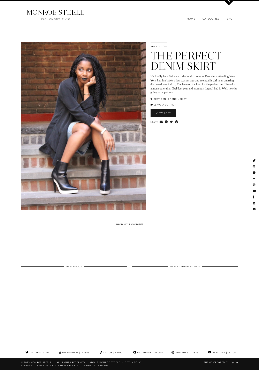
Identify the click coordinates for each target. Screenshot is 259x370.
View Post (163, 113)
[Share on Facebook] (166, 122)
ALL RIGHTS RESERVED (70, 362)
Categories (211, 18)
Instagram (74, 352)
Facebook (148, 352)
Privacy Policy (68, 365)
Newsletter (45, 365)
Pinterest (185, 352)
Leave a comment (164, 104)
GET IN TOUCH (134, 362)
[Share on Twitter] (171, 122)
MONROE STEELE (56, 12)
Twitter (37, 352)
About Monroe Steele (105, 362)
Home (191, 18)
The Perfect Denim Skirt (186, 61)
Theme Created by (221, 362)
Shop (230, 18)
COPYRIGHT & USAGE (96, 365)
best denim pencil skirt (170, 99)
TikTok (111, 352)
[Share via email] (161, 122)
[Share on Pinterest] (176, 122)
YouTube (222, 352)
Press (28, 365)
